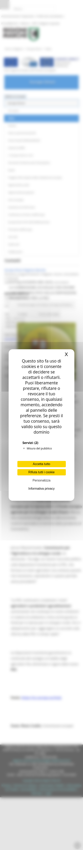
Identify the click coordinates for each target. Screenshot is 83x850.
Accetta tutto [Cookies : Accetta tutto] (41, 464)
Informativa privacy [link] (41, 488)
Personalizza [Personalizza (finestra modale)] (42, 480)
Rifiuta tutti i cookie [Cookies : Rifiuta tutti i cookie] (41, 472)
